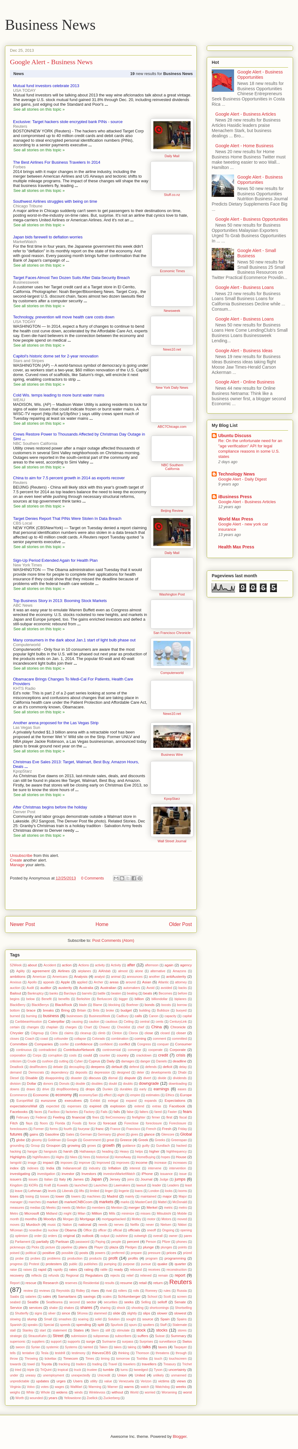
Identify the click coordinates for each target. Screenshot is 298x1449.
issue (183, 1174)
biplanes (180, 999)
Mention (117, 1207)
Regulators (94, 1275)
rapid (42, 1269)
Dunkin (108, 1089)
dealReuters (38, 1067)
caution (94, 1021)
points (182, 1247)
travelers (129, 1364)
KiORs (33, 1185)
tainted (88, 1347)
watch (145, 1387)
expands (151, 1100)
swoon (20, 1347)
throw (14, 1358)
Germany (104, 1134)
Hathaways (87, 1151)
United (140, 1375)
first (169, 1117)
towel (31, 1364)
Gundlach (162, 1145)
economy (64, 1094)
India (50, 1168)
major (167, 1196)
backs (182, 988)
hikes (73, 1157)
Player (98, 1247)
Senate (180, 1302)
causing (77, 1021)
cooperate (155, 1050)
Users (78, 1381)
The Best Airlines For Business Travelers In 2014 (56, 162)
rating (88, 1269)
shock (121, 1307)
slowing (15, 1319)
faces (38, 1112)
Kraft (47, 1185)
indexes (32, 1168)
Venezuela (126, 1381)
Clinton (117, 1033)
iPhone (147, 1174)
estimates (153, 1095)
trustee (92, 1369)
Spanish (16, 1325)
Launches (101, 1185)
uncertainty (177, 1369)
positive (49, 1253)
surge (90, 1341)
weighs (15, 1392)
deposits (81, 1072)
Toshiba (142, 1358)
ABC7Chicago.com (172, 426)
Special (48, 1325)
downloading (178, 1083)
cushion (47, 1061)
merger (134, 1207)
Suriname (109, 1341)
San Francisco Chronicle (172, 633)
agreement (41, 971)
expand (131, 1100)
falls (117, 1112)
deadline (179, 1061)
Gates (70, 1134)
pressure (154, 1253)
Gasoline (52, 1134)
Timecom (70, 1358)
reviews (44, 1290)
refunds (53, 1275)
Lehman (34, 1191)
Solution (114, 1319)
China (156, 1027)
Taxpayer (180, 1347)
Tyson (158, 1369)
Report (15, 1283)
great (110, 1140)
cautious (112, 1021)
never (150, 1224)
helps (139, 1151)
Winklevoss (97, 1392)
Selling (146, 1302)
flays (29, 1123)
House (181, 1157)
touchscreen (178, 1358)
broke (110, 1010)
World (134, 1392)
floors (44, 1123)
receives (154, 1269)
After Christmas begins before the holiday (50, 807)
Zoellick (92, 1398)
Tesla (44, 1353)
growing (73, 1145)
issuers (15, 1179)
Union (122, 1375)
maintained (148, 1196)
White (30, 1392)
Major (183, 1196)
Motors (166, 1219)
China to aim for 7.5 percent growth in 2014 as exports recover (69, 478)
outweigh (140, 1236)
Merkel (152, 1207)
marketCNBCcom (78, 1202)
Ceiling (129, 1021)
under (14, 1375)
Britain (81, 1010)
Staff (163, 1325)
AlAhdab (104, 971)
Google (72, 1140)
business (51, 1015)
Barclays (70, 993)
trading (97, 1364)
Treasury (169, 1364)
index (14, 1168)
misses (146, 1213)
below (30, 999)
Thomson (142, 1353)
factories (72, 1112)
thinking (123, 1353)
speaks (32, 1325)
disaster (76, 1078)
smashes (65, 1319)
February (22, 1117)
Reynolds (63, 1290)
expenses (74, 1106)
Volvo (30, 1387)
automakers (131, 988)
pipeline (66, 1247)
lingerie (124, 1191)
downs (14, 1089)
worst (187, 1392)
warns (129, 1387)
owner (173, 1236)
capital (187, 1016)
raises (27, 1269)
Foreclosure (177, 1123)
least (188, 1185)
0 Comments (92, 878)
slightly (132, 1313)
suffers (143, 1336)
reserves (71, 1283)
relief (129, 1275)
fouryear (84, 1129)
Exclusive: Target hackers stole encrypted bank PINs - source (68, 121)
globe (20, 1140)
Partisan (62, 1241)
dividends (180, 1078)
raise (13, 1269)
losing (29, 1196)
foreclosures (19, 1129)
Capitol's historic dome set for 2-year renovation (55, 356)
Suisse (160, 1336)
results (110, 1283)
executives (73, 1100)
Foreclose (131, 1123)
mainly (129, 1196)
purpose (129, 1264)
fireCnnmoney (116, 1117)
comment (159, 1038)
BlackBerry (17, 1005)
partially (42, 1241)
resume (126, 1283)
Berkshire (83, 999)
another (154, 976)
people (116, 1241)
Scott (167, 1296)
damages (127, 1061)
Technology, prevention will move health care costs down (63, 317)
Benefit (47, 999)
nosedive (35, 1230)
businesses (75, 1016)
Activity (116, 965)
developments (161, 1072)
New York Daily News (172, 387)
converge (134, 1050)
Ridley (80, 1290)
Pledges (131, 1247)
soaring (83, 1319)
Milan (81, 1213)
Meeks (51, 1207)
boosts (166, 1005)
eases (182, 1089)
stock (141, 1330)
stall (13, 1330)
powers (100, 1253)
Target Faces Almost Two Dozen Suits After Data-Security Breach (71, 277)
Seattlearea (54, 1302)
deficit (167, 1067)
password (82, 1241)
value (108, 1381)
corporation (18, 1055)
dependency (60, 1072)
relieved (145, 1275)
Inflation (114, 1168)
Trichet (187, 1364)
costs (72, 1055)
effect (107, 1095)
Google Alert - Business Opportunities (260, 74)
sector (91, 1302)
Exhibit (95, 1100)
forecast (109, 1123)
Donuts (64, 1083)
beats (147, 993)
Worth (20, 1398)
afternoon (152, 965)
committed (179, 1038)
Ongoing (168, 1230)
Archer (98, 982)
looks (169, 1191)
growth (108, 1145)
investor (67, 1174)
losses (44, 1196)
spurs (133, 1325)
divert (147, 1078)
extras (156, 1106)
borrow (182, 1005)
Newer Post (22, 924)
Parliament (22, 1241)
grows (91, 1145)
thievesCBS (101, 1353)
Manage (17, 864)
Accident (49, 965)
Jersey (115, 1179)
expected (52, 1106)
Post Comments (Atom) (113, 940)
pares (188, 1236)
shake (53, 1307)
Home (102, 924)
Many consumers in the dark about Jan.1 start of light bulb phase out (74, 640)
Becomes (165, 993)
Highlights (18, 1157)
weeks (181, 1387)
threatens (162, 1353)
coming (140, 1038)
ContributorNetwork (79, 1050)
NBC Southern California (172, 467)
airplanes (84, 971)
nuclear (53, 1230)
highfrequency (176, 1151)
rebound (136, 1269)
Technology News (236, 474)
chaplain (52, 1027)
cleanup (85, 1033)
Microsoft (32, 1213)
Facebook (177, 1106)
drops (90, 1089)
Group (35, 1145)
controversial (111, 1050)
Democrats (36, 1072)
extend (139, 1106)
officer (102, 1230)
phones (181, 1241)
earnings (161, 1089)
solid (98, 1319)
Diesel (14, 1078)
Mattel (162, 1202)
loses (14, 1196)
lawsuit (141, 1185)
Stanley (27, 1330)
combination (120, 1038)
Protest (34, 1264)
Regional (72, 1275)
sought (131, 1319)
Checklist (123, 1027)
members (98, 1207)
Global (186, 1134)
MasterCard (143, 1202)
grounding (17, 1145)
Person (151, 1241)
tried (18, 1369)
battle (101, 993)
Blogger (179, 1436)
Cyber (78, 1061)
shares (86, 1307)
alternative (158, 971)
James (78, 1179)
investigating (20, 1174)
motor (151, 1219)
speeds (65, 1325)
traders (81, 1364)
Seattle (32, 1302)
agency (186, 965)
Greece (126, 1140)
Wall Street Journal (172, 841)
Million (97, 1213)
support (56, 1341)
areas (114, 982)
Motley (136, 1219)
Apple (65, 982)
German (86, 1134)
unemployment (53, 1375)
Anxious (15, 982)
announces (135, 976)
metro (183, 1207)
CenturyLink (178, 1021)
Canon (154, 1016)
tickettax (50, 1358)
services (35, 1307)
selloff (162, 1302)
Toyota (46, 1364)
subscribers (123, 1336)
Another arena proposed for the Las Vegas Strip (55, 722)
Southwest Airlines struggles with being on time (55, 201)
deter (140, 1072)
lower (60, 1196)
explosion (117, 1106)
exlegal (113, 1100)
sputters (148, 1325)
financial (78, 1117)
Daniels (161, 1061)
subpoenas (101, 1336)
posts (83, 1253)
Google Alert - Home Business (244, 145)
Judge (164, 1179)
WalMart (76, 1387)
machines (94, 1196)
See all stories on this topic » (39, 109)
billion (139, 999)
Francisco (133, 1129)
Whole (45, 1392)
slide (116, 1313)
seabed (15, 1302)
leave (19, 1191)
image (32, 1162)
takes (118, 1347)
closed (165, 1033)
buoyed (181, 1010)
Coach (29, 1038)
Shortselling (183, 1307)
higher (154, 1151)
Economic (41, 1095)
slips (146, 1313)
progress (16, 1264)
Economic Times (172, 271)
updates (42, 1381)
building (144, 1010)
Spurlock (117, 1325)
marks (125, 1202)
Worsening (169, 1392)
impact (48, 1162)
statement (60, 1330)
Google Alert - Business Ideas (244, 350)
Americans (60, 976)
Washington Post (172, 594)
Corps (37, 1055)
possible (67, 1253)
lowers (75, 1196)
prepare (136, 1253)
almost (123, 971)
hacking (15, 1151)
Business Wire (172, 754)
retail (143, 1283)
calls (138, 1016)
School (152, 1296)
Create (16, 860)
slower (162, 1313)
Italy (62, 1179)
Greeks (160, 1140)
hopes (165, 1157)
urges (60, 1381)
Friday (182, 1129)
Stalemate (180, 1325)
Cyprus (94, 1061)
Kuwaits (62, 1185)
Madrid (112, 1196)
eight (120, 1095)
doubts (128, 1083)
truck (77, 1369)
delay (183, 1067)
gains (33, 1134)
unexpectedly (80, 1375)
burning (31, 1016)
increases (180, 1162)
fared (158, 1112)
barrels (87, 993)
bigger (123, 999)
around (131, 982)
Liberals (67, 1191)
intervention (177, 1168)
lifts (81, 1191)
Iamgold (15, 1162)
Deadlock (16, 1067)
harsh (67, 1151)
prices (171, 1253)
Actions (83, 965)
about (32, 965)
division (15, 1083)
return (158, 1283)
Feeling (59, 1117)
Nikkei (182, 1224)
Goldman (54, 1140)
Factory (89, 1112)
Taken (103, 1347)
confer (64, 1044)
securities (110, 1302)
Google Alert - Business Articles (245, 114)
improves (122, 1162)
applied (82, 982)
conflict (124, 1044)
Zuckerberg (111, 1398)
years (52, 1398)
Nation (67, 1224)
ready (118, 1269)
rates (73, 1269)
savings (89, 1296)
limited (94, 1191)
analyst (99, 976)
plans (83, 1247)
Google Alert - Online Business (245, 381)
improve (84, 1162)
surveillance (167, 1341)
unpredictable (19, 1381)
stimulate (123, 1330)
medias (35, 1207)
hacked (181, 1145)
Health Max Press (236, 546)
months (31, 1219)
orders (52, 1236)
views (181, 1381)
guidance (128, 1145)
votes (45, 1387)
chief (140, 1027)
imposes (67, 1162)
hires (86, 1157)
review (28, 1290)
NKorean (16, 1230)
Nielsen (165, 1224)
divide (162, 1078)
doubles (96, 1083)
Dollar (31, 1083)
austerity (65, 988)
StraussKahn (37, 1336)
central (144, 1021)
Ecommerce (18, 1095)
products (95, 1258)
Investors (88, 1174)
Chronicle (178, 1027)
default (116, 1067)
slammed (100, 1313)
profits (133, 1258)
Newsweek (172, 310)
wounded (36, 1398)
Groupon (53, 1145)
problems (54, 1258)
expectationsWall (23, 1106)
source (147, 1319)
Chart (88, 1027)
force (92, 1123)
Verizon (146, 1381)
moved (182, 1219)
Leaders (173, 1185)
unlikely (158, 1375)
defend (134, 1067)
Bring (65, 1010)
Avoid (151, 988)
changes (33, 1027)
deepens (98, 1067)
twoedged (141, 1369)
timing (105, 1358)
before (182, 993)
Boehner (132, 1005)
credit (163, 1055)
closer (181, 1033)
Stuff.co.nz (172, 195)
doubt (113, 1083)
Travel (112, 1364)
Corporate (177, 1050)
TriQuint (46, 1369)
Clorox (133, 1033)
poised (15, 1253)
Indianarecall (72, 1168)
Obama (70, 1230)
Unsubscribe (21, 855)
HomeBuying (146, 1157)
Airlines (64, 971)
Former (39, 1129)
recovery (17, 1275)
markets (106, 1201)
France (115, 1129)
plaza (114, 1247)
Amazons (179, 971)
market (52, 1202)
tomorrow (122, 1358)
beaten (116, 993)
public (73, 1264)
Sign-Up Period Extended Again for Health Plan (55, 560)
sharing (105, 1307)
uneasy (30, 1375)
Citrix (54, 1033)
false (130, 1112)
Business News (50, 24)
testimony (78, 1353)
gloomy (37, 1140)
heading (107, 1151)
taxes (162, 1347)
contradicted (47, 1050)
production (75, 1258)
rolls (136, 1290)
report (180, 1275)
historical (102, 1157)
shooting (137, 1307)
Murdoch (33, 1224)
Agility (20, 971)
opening (186, 1230)
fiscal (183, 1117)
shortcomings (159, 1307)
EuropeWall (24, 1100)
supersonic (17, 1341)
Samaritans (67, 1296)
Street (58, 1335)
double (80, 1083)
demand (16, 1072)
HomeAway (123, 1157)
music (51, 1224)
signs (38, 1313)
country (123, 1055)
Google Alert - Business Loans (244, 287)
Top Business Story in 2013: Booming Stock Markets (60, 600)
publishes (90, 1264)
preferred (117, 1253)
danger (145, 1061)
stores (182, 1330)
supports (74, 1341)
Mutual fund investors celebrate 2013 (46, 85)
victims (163, 1381)
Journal (146, 1179)
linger (109, 1191)
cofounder (61, 1038)
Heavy (124, 1151)
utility (93, 1381)
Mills (112, 1213)
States (79, 1330)
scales (106, 1296)
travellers (149, 1364)
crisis (181, 1055)
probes (35, 1258)
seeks (129, 1302)
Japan (96, 1179)
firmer (156, 1117)
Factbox (54, 1112)
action (67, 965)
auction (15, 988)
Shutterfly (22, 1313)
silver (52, 1313)
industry (94, 1168)
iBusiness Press (235, 496)
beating (132, 993)
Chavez (104, 1027)
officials (134, 1230)
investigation (46, 1174)
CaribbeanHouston (28, 1021)
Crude (31, 1061)
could (87, 1055)
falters (144, 1112)
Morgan (68, 1219)
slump (32, 1319)
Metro (14, 1213)
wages (59, 1387)
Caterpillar (56, 1021)
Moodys (49, 1219)
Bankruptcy (36, 993)
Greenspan (179, 1140)
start (43, 1330)
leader (156, 1185)
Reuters (180, 1281)
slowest (180, 1313)
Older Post (180, 924)
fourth (68, 1129)
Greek (143, 1140)
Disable (31, 1078)
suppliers (38, 1341)
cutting (64, 1061)
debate (58, 1067)
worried (150, 1392)
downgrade (149, 1083)
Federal (41, 1117)
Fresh (166, 1129)
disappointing (54, 1078)
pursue (146, 1264)
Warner (112, 1387)
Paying (100, 1241)
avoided (166, 988)
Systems (71, 1347)
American (39, 976)
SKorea (82, 1313)
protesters (54, 1264)
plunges (166, 1247)
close (149, 1033)
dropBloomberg (67, 1089)
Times (89, 1358)
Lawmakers (122, 1185)
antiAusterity (176, 976)
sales (47, 1296)
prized (187, 1253)
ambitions (17, 976)
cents (159, 1021)
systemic (52, 1347)
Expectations (175, 1100)
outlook (88, 1236)
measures (17, 1207)
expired (95, 1106)
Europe (186, 1095)
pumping (110, 1264)
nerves (119, 1224)
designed (123, 1072)
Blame (97, 1005)
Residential (91, 1283)
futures (16, 1134)
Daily (110, 1061)
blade (83, 1005)
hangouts (50, 1151)
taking (132, 1347)
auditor (46, 988)
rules (167, 1290)
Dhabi (182, 1072)
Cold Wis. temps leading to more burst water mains (58, 395)
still (108, 1330)
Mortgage (87, 1219)
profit (113, 1258)
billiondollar (159, 999)
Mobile (182, 1213)
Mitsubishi (164, 1213)
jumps (180, 1179)
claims (68, 1033)
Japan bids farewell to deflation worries (48, 237)
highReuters (41, 1157)
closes (14, 1038)
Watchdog (162, 1387)
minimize (128, 1213)
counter (104, 1055)
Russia (182, 1290)
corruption (55, 1055)
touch (158, 1358)
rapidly (58, 1269)
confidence (84, 1044)
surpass (127, 1341)
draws (30, 1089)
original (69, 1236)
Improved (103, 1162)
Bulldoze (163, 1010)
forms (54, 1129)
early (143, 1089)
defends (151, 1067)
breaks (48, 1010)
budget (126, 1010)
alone (139, 971)
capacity (170, 1016)
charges (71, 1027)
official (117, 1230)
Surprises (146, 1341)
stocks (162, 1330)
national (85, 1224)
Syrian (35, 1347)
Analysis (81, 976)
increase (161, 1162)
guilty (145, 1145)
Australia (86, 988)
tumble (108, 1369)
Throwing (31, 1358)
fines (95, 1117)
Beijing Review (172, 510)
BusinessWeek (99, 1016)
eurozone (48, 1100)
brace (30, 1010)
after (131, 965)
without (117, 1392)
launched (81, 1185)
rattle (103, 1269)
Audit (30, 988)
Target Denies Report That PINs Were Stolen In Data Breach (67, 518)
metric (168, 1207)
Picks (35, 1247)
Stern (95, 1330)
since (66, 1313)
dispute (130, 1078)
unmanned (178, 1375)
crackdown (143, 1055)
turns (124, 1369)
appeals (48, 982)
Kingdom (16, 1185)
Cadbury (122, 1016)
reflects (36, 1275)
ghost (120, 1134)
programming (175, 1258)
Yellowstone (72, 1398)
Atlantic (163, 982)
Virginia (15, 1387)
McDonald (180, 1202)
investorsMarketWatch (119, 1174)
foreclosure (154, 1123)
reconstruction (176, 1269)
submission (79, 1336)
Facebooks (19, 1112)
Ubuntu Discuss (234, 435)
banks (53, 993)
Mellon (81, 1207)
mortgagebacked (114, 1219)
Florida (60, 1123)
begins (15, 999)
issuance (166, 1174)
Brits (96, 1010)
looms (182, 1191)
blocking (114, 1005)
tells (13, 1353)
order (38, 1236)
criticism (16, 1061)
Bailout (15, 993)
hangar (32, 1151)
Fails (104, 1112)
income (141, 1162)
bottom (15, 1010)
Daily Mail (172, 156)
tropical (63, 1369)
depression (102, 1072)
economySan (88, 1095)
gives (134, 1134)
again (169, 965)
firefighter (138, 1117)
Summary (178, 1336)
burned (15, 1016)
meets (66, 1207)
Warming (94, 1387)
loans (139, 1191)
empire (135, 1095)
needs (102, 1224)
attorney (181, 982)
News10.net (172, 349)
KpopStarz (172, 798)
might (67, 1213)
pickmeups (17, 1247)
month (14, 1219)
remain (163, 1275)
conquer (163, 1044)
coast (44, 1038)
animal (116, 976)
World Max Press (235, 518)
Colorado (98, 1038)
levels (52, 1191)
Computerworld (172, 673)
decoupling (76, 1067)
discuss (95, 1078)
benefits (64, 999)
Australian (108, 988)
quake (162, 1264)
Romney (151, 1290)
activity (100, 965)
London (153, 1191)
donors (48, 1083)
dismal (113, 1078)
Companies (43, 1044)
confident (106, 1044)
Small (48, 1319)
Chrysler (17, 1033)
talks (146, 1347)
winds (78, 1392)
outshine (121, 1236)
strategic (16, 1336)
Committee (19, 1044)
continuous (24, 1050)
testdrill (60, 1353)
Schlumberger (129, 1296)
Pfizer (166, 1241)
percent (133, 1241)
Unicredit (103, 1375)
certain (15, 1027)
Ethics (169, 1095)
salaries (30, 1296)
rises (95, 1290)
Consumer (183, 1044)
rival (109, 1290)
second (74, 1302)
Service (16, 1307)
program (152, 1258)
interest (134, 1168)
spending (83, 1325)
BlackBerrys (40, 1005)
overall (158, 1236)
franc (100, 1129)
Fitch (14, 1123)
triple (30, 1369)
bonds (150, 1005)
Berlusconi (104, 999)
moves (15, 1224)
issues (33, 1179)
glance (149, 1134)
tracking (64, 1364)
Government (92, 1140)
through (181, 1353)
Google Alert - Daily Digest (242, 479)
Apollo (32, 982)
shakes (69, 1307)
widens (61, 1392)
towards (15, 1364)
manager (16, 1202)
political (30, 1253)
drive (45, 1089)
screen (182, 1296)
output (105, 1236)
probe (19, 1258)
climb (101, 1033)
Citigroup (37, 1033)
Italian (48, 1179)
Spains (182, 1319)
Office (88, 1230)
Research (50, 1283)
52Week (16, 965)
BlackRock (63, 1005)
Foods (76, 1123)
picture (50, 1247)
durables (126, 1089)
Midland (51, 1213)
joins (131, 1179)
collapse (80, 1038)
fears (187, 1111)
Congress (144, 1044)
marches (35, 1202)
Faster (172, 1112)
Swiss (187, 1341)
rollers (122, 1290)
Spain (165, 1319)
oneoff (151, 1230)
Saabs (14, 1296)
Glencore (167, 1134)
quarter (180, 1264)
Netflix (134, 1224)
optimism (21, 1236)
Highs (60, 1157)
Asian (146, 982)
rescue (30, 1283)
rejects (115, 1275)
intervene (154, 1168)
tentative (28, 1353)
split (100, 1325)
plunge (148, 1247)
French (151, 1129)
